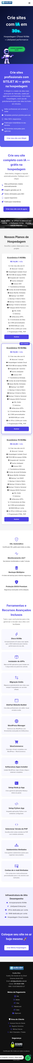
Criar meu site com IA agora (16, 209)
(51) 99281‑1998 (19, 984)
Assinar (16, 337)
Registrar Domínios (16, 1026)
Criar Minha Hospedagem (16, 948)
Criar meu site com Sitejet (16, 138)
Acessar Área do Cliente (16, 1023)
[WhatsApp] (28, 1058)
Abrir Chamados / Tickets (16, 1032)
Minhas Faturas (16, 1029)
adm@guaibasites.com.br (18, 981)
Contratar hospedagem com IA (16, 49)
